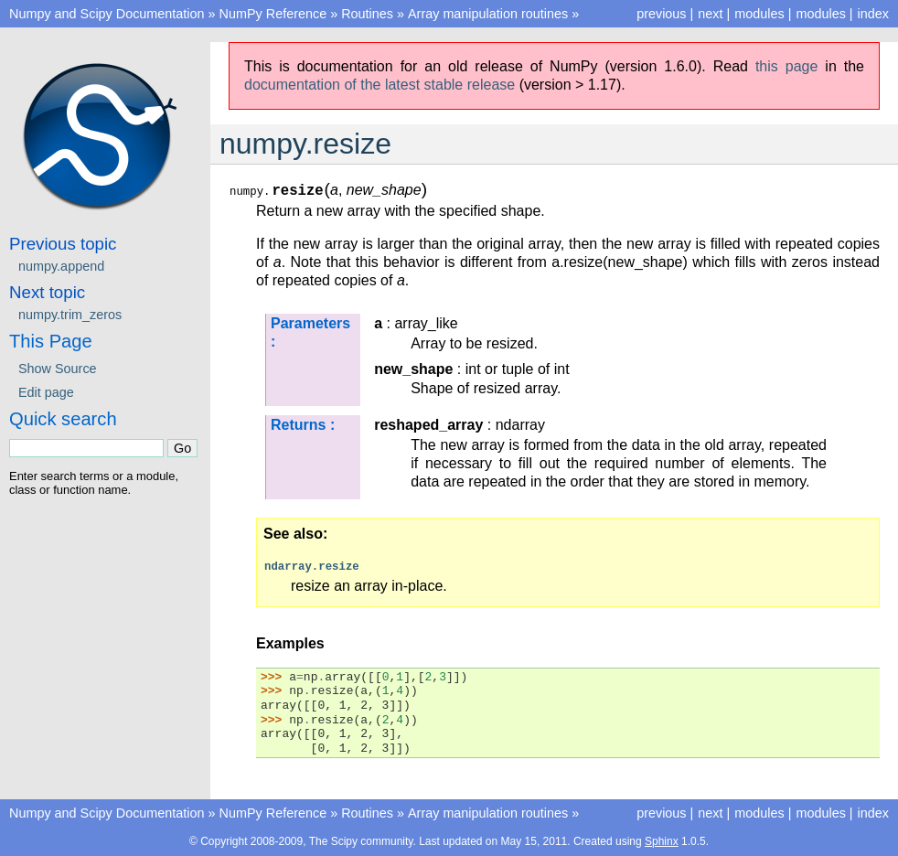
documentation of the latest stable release (379, 84)
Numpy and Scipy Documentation (107, 13)
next (710, 13)
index (873, 13)
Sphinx (662, 841)
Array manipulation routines (488, 13)
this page (786, 66)
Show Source (57, 368)
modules (820, 13)
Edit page (46, 392)
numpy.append (61, 266)
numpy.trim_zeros (70, 314)
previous (661, 13)
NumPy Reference (273, 13)
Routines (367, 13)
